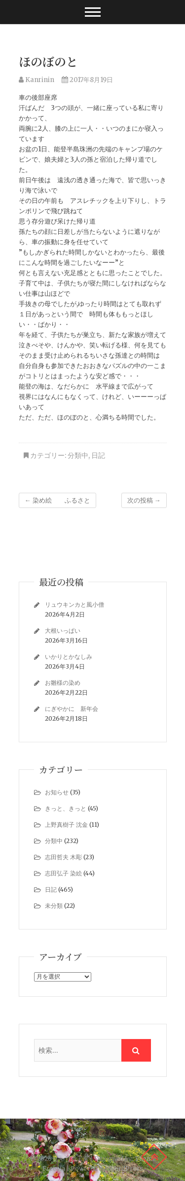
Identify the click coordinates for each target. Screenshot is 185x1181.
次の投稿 (144, 500)
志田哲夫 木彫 (63, 857)
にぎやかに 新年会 (71, 708)
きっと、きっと (65, 808)
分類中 (78, 455)
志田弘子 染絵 (63, 873)
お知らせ (57, 792)
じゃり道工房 (71, 1158)
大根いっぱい (62, 630)
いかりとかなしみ (68, 656)
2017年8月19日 (87, 80)
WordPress (126, 1168)
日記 (98, 455)
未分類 (54, 905)
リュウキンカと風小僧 (74, 604)
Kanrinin (36, 80)
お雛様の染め (62, 682)
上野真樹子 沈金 (66, 824)
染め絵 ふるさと (57, 500)
